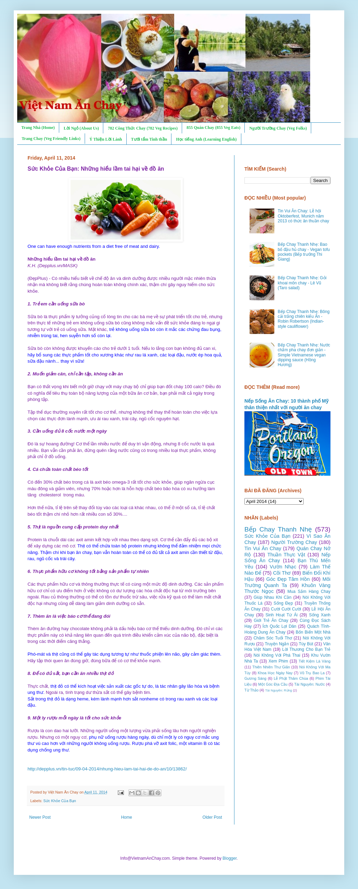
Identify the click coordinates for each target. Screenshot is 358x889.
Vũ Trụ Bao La (312, 673)
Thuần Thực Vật (286, 554)
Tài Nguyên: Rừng (278, 690)
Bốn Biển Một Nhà (313, 632)
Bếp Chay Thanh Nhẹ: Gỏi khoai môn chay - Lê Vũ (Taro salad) (302, 282)
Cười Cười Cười (286, 609)
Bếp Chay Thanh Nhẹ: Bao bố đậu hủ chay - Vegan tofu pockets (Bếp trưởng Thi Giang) (304, 252)
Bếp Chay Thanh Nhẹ (278, 529)
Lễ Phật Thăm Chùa (291, 678)
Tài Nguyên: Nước (309, 684)
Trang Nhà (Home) (38, 127)
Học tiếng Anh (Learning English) (206, 139)
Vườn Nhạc (283, 566)
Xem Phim (278, 661)
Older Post (212, 817)
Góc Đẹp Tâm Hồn (288, 579)
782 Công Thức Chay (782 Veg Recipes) (142, 128)
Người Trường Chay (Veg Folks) (278, 128)
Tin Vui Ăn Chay (262, 548)
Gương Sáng (255, 678)
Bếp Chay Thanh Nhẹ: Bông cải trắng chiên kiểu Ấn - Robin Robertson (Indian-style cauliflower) (304, 319)
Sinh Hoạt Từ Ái (281, 615)
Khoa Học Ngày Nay (275, 673)
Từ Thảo (251, 690)
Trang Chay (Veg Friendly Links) (51, 138)
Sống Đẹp (283, 603)
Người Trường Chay (294, 542)
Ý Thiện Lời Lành (106, 139)
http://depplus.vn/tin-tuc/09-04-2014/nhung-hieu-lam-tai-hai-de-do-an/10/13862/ (107, 768)
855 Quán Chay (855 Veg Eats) (213, 127)
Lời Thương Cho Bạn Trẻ (306, 649)
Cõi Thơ (282, 573)
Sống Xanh (319, 615)
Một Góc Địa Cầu (272, 684)
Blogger (230, 858)
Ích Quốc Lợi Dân (279, 626)
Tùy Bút (306, 644)
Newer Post (40, 817)
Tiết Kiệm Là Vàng (314, 661)
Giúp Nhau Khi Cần (273, 597)
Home (126, 817)
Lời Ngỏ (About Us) (81, 128)
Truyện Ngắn (277, 644)
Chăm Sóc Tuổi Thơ (272, 638)
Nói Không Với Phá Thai (277, 655)
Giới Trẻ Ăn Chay (271, 620)
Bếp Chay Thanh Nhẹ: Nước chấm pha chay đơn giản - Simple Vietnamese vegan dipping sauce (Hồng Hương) (304, 355)
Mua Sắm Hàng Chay (308, 591)
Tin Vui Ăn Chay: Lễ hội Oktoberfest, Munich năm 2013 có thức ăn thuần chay (303, 216)
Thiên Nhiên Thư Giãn (271, 667)
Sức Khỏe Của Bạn (59, 801)
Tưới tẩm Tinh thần (149, 139)
